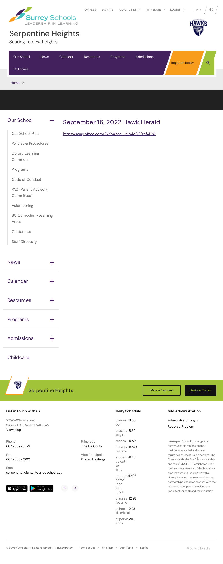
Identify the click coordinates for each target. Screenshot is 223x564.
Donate (107, 10)
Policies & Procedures (30, 143)
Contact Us (21, 231)
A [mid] (197, 10)
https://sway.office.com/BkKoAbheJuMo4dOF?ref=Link (109, 133)
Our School (21, 57)
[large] (200, 10)
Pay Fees (90, 10)
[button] (208, 62)
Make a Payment (161, 390)
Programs (118, 57)
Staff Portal (126, 547)
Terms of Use (87, 547)
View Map (13, 430)
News (45, 57)
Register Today (182, 63)
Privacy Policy (64, 547)
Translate (155, 10)
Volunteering (22, 205)
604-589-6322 (18, 446)
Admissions (145, 57)
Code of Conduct (26, 179)
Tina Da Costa (91, 446)
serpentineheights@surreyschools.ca (34, 472)
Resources (92, 57)
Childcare (20, 69)
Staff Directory (24, 241)
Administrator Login (183, 420)
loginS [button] (177, 10)
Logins (144, 547)
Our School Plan (25, 133)
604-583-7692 (18, 459)
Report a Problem (181, 427)
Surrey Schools (18, 547)
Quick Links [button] (129, 10)
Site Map (107, 547)
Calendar (66, 57)
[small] (193, 10)
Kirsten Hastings (93, 459)
